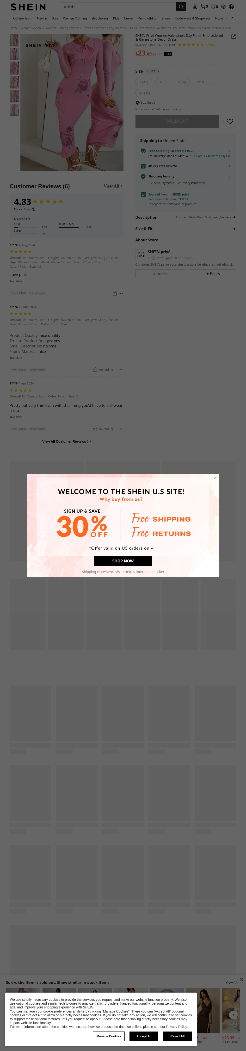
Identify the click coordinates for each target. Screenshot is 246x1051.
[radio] (143, 82)
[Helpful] (115, 293)
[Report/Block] (120, 293)
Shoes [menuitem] (165, 18)
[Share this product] (233, 36)
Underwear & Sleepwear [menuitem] (192, 18)
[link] (204, 6)
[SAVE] (229, 121)
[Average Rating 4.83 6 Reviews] (197, 45)
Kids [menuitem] (116, 18)
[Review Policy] (25, 209)
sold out (177, 121)
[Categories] (23, 18)
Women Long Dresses (110, 28)
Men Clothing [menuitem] (147, 18)
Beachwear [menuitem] (100, 18)
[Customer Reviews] (66, 186)
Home (14, 28)
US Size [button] (153, 71)
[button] (118, 6)
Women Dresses (82, 28)
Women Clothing (57, 28)
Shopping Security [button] (161, 176)
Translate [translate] (16, 281)
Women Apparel (32, 28)
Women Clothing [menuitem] (75, 18)
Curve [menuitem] (128, 18)
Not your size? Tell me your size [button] (158, 109)
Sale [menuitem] (55, 18)
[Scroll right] (232, 18)
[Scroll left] (226, 18)
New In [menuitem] (42, 18)
